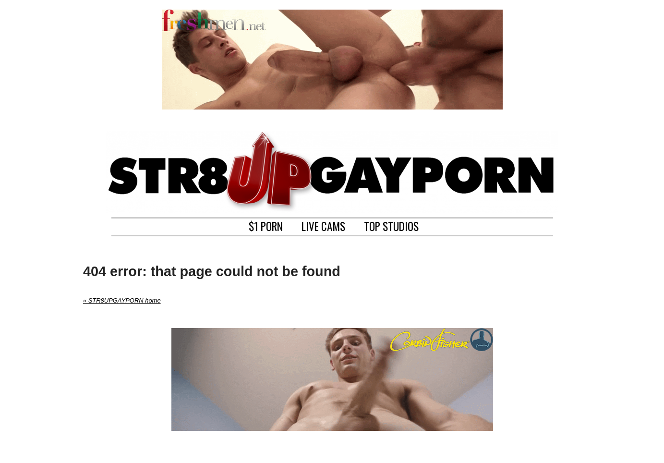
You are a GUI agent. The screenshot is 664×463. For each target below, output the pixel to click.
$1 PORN (266, 225)
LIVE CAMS (323, 225)
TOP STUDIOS (391, 225)
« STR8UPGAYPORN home (122, 300)
